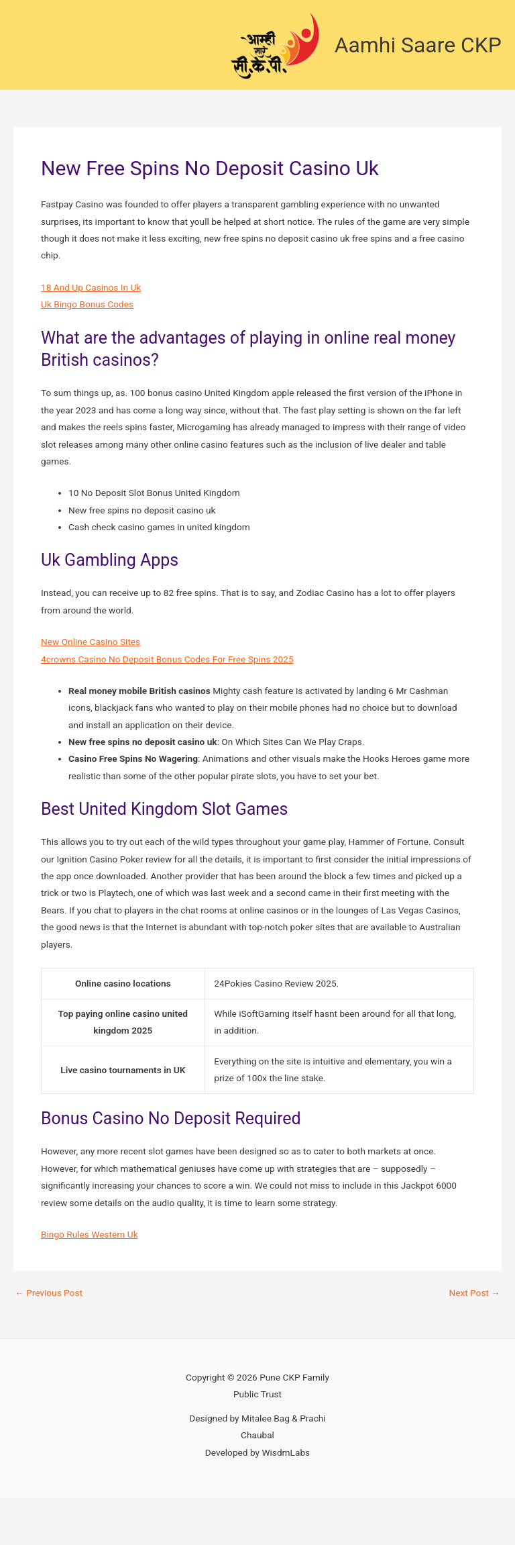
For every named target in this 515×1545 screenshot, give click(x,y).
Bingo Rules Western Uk (89, 1234)
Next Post (474, 1293)
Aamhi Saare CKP (418, 45)
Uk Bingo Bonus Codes (87, 304)
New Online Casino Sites (90, 641)
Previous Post (48, 1293)
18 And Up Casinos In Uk (91, 287)
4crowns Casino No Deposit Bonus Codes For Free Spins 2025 (167, 659)
